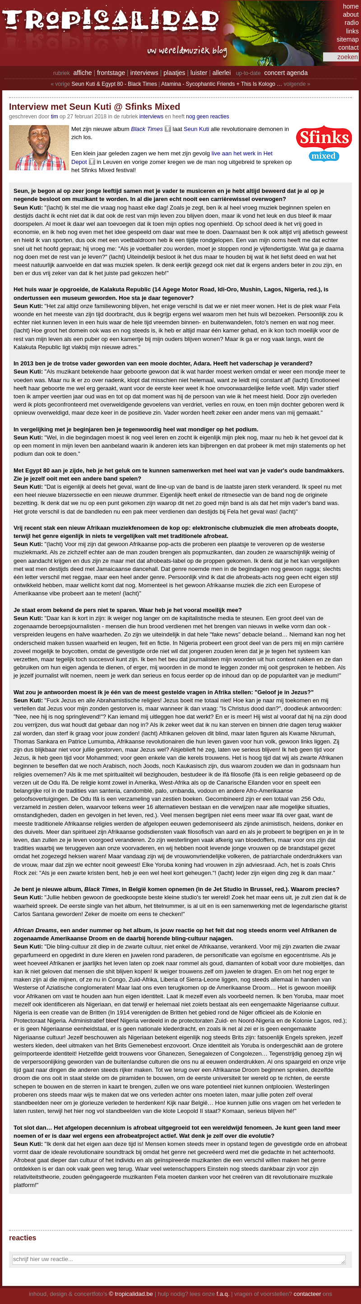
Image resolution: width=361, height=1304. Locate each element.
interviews (144, 72)
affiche (83, 72)
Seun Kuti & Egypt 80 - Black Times (114, 84)
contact (348, 47)
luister (198, 72)
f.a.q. (223, 1293)
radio (352, 22)
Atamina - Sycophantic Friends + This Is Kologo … (221, 84)
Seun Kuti (196, 129)
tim (54, 116)
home (351, 6)
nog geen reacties (207, 116)
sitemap (348, 39)
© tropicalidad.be (131, 1293)
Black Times (147, 129)
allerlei (222, 72)
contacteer (307, 1293)
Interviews (151, 116)
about (351, 14)
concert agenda (286, 72)
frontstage (111, 72)
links (352, 31)
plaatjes (174, 72)
